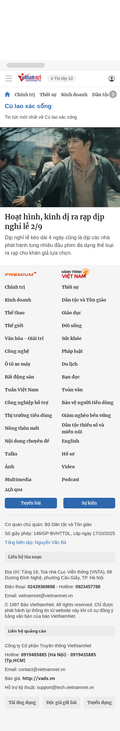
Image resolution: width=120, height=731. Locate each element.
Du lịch (69, 364)
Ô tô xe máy (17, 364)
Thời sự (48, 94)
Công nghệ (17, 351)
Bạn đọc (71, 377)
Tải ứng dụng (22, 702)
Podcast (70, 479)
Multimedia (18, 479)
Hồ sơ (68, 454)
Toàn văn (72, 390)
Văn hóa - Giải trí (24, 338)
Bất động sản (19, 377)
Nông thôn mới (22, 428)
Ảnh (9, 467)
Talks (11, 454)
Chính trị (25, 94)
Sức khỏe (72, 338)
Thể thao (15, 313)
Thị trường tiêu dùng (28, 415)
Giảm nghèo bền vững (86, 415)
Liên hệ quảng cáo (27, 631)
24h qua (13, 489)
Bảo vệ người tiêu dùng (88, 402)
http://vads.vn (38, 678)
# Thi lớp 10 (62, 78)
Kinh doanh (74, 94)
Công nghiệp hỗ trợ (26, 402)
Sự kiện (89, 503)
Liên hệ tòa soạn (25, 557)
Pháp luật (72, 351)
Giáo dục (71, 313)
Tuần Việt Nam (21, 390)
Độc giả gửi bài (61, 702)
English (70, 441)
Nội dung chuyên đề (27, 441)
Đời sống (72, 325)
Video (68, 467)
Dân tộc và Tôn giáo (84, 300)
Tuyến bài (31, 503)
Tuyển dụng (99, 702)
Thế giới (14, 325)
